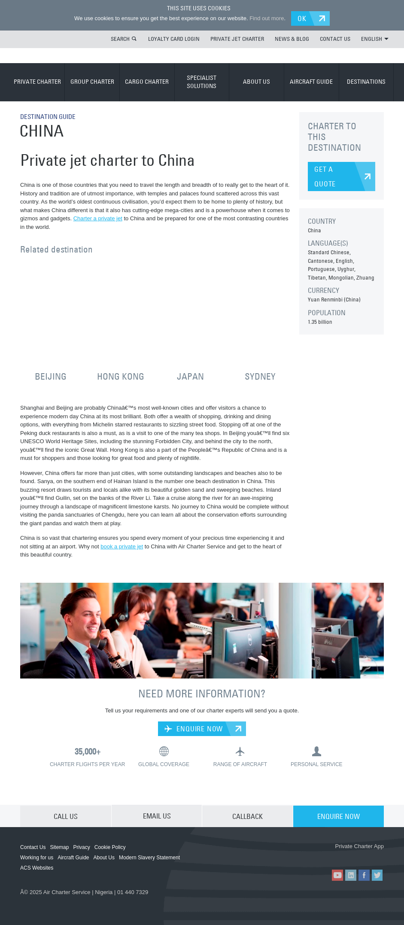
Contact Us (33, 847)
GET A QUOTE (325, 176)
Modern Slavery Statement (149, 857)
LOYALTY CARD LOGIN (174, 38)
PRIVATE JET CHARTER (237, 38)
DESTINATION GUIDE (50, 116)
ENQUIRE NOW (193, 728)
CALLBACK (247, 815)
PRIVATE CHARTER (37, 81)
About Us (104, 857)
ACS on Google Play (360, 855)
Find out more (266, 18)
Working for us (36, 857)
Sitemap (59, 847)
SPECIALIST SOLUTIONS (201, 81)
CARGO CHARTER (147, 81)
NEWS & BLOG (292, 38)
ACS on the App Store (309, 855)
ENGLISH (375, 38)
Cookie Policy (110, 847)
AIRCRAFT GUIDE (311, 81)
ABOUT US (256, 81)
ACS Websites (36, 867)
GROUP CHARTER (92, 81)
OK (303, 18)
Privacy (81, 847)
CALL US (66, 815)
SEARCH (120, 38)
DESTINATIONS (366, 81)
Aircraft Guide (73, 857)
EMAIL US (157, 815)
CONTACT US (335, 38)
